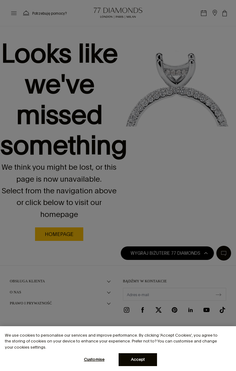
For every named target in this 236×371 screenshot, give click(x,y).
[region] (118, 348)
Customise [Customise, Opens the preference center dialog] (94, 359)
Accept (138, 359)
